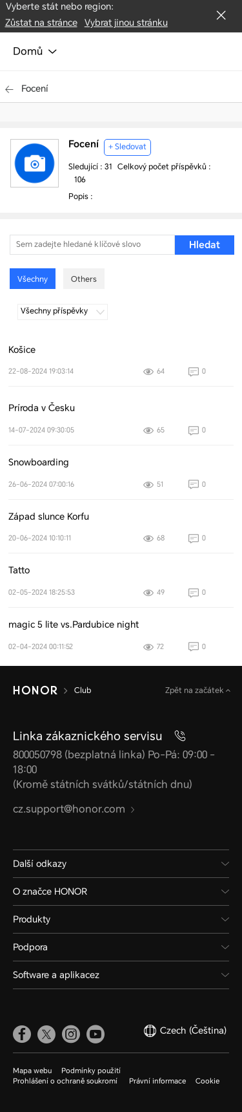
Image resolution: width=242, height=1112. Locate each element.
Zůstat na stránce (41, 22)
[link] (22, 1033)
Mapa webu (32, 1071)
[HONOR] (35, 690)
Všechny (32, 279)
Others (84, 279)
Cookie (207, 1081)
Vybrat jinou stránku (126, 22)
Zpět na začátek (195, 690)
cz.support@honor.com (74, 809)
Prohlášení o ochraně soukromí (66, 1081)
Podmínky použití (91, 1071)
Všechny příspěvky (63, 310)
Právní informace (157, 1081)
